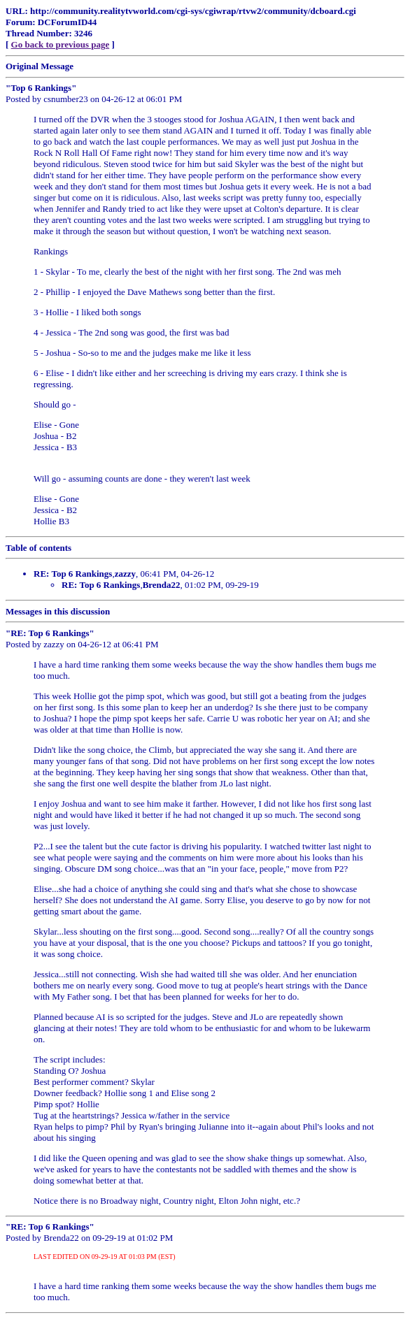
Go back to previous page (60, 44)
